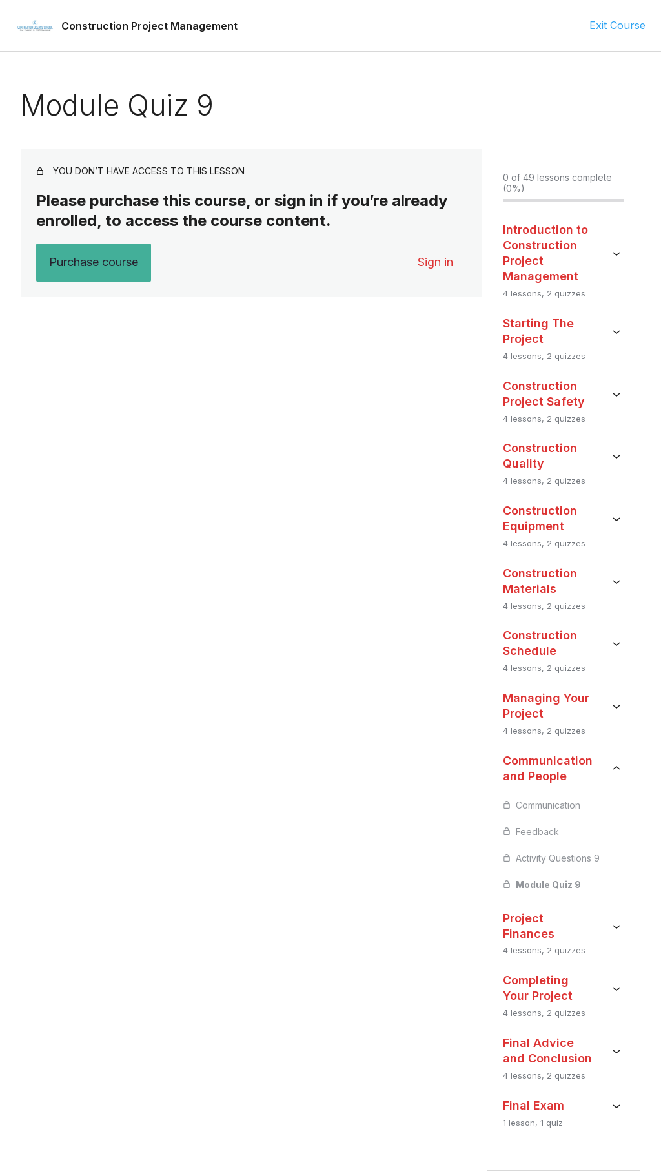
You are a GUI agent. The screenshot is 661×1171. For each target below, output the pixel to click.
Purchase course (93, 262)
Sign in (435, 262)
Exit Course (617, 25)
